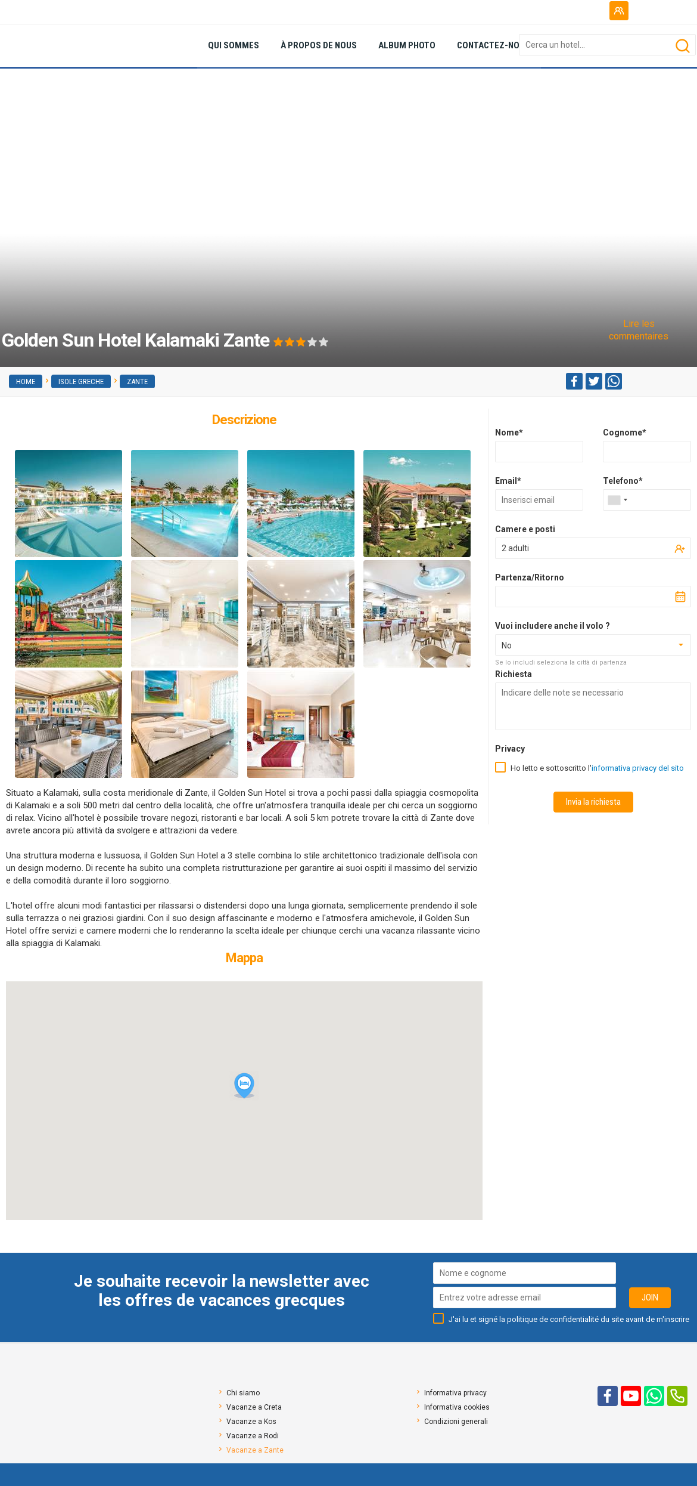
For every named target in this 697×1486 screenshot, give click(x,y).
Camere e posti (525, 529)
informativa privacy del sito (638, 768)
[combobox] (617, 500)
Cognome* (624, 432)
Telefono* (623, 481)
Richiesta (513, 674)
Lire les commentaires (638, 330)
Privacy (510, 748)
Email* (508, 481)
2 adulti (515, 548)
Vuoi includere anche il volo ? (552, 626)
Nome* (509, 432)
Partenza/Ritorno (529, 577)
